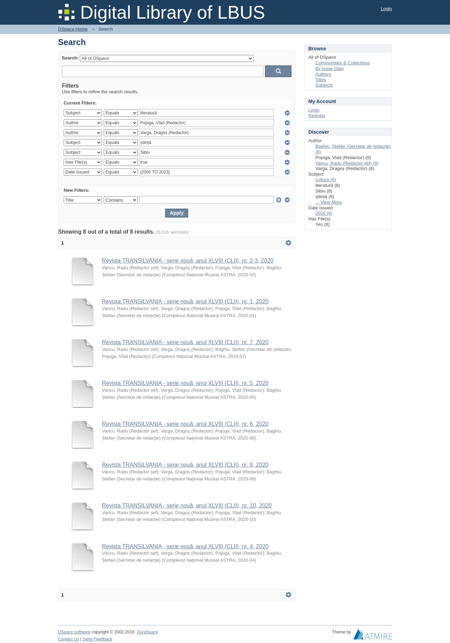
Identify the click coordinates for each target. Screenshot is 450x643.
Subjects (324, 85)
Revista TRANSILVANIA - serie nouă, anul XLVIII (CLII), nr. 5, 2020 (185, 383)
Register (316, 115)
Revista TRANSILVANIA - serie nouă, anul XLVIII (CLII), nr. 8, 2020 (185, 465)
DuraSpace (147, 632)
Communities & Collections (342, 62)
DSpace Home (73, 29)
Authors (323, 74)
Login (386, 8)
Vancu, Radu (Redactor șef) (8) (347, 163)
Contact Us (68, 639)
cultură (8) (325, 179)
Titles (320, 79)
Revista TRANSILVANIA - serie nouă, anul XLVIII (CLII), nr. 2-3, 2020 (188, 261)
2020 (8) (323, 213)
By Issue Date (329, 68)
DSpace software (74, 632)
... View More (328, 202)
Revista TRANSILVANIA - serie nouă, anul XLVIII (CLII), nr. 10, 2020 (187, 506)
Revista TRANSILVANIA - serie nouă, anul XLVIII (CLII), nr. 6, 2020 (185, 424)
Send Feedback (97, 639)
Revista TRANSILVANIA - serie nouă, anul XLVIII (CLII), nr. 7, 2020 (185, 342)
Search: (70, 58)
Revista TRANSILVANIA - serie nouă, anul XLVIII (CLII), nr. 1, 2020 (185, 301)
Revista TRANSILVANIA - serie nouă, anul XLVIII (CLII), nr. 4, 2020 (185, 546)
